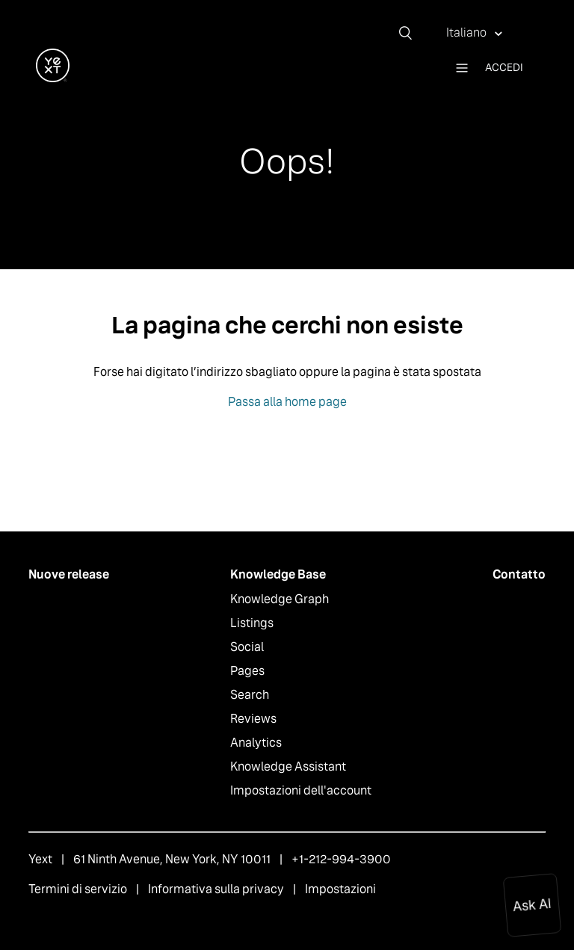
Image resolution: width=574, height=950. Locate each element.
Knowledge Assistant (288, 766)
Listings (252, 623)
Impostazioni (340, 889)
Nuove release (68, 574)
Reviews (253, 719)
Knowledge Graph (279, 599)
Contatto (519, 574)
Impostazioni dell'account (300, 790)
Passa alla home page (287, 402)
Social (247, 647)
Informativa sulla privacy (216, 889)
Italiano (467, 32)
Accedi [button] (504, 67)
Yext (40, 859)
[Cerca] (411, 33)
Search (249, 695)
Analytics (256, 742)
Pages (247, 671)
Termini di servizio (77, 889)
